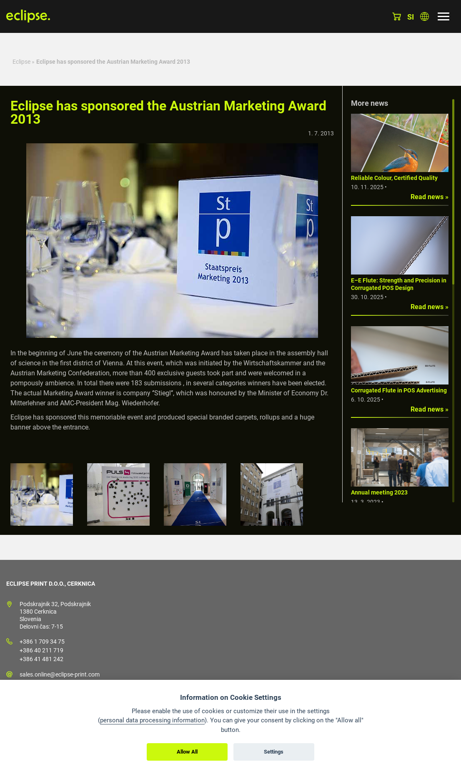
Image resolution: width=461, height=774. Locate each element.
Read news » (429, 197)
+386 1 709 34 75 (42, 641)
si (410, 16)
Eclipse (21, 61)
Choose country (424, 16)
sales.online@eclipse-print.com (60, 674)
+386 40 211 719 (41, 650)
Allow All (187, 752)
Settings (273, 752)
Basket (396, 16)
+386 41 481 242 (41, 659)
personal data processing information (152, 720)
